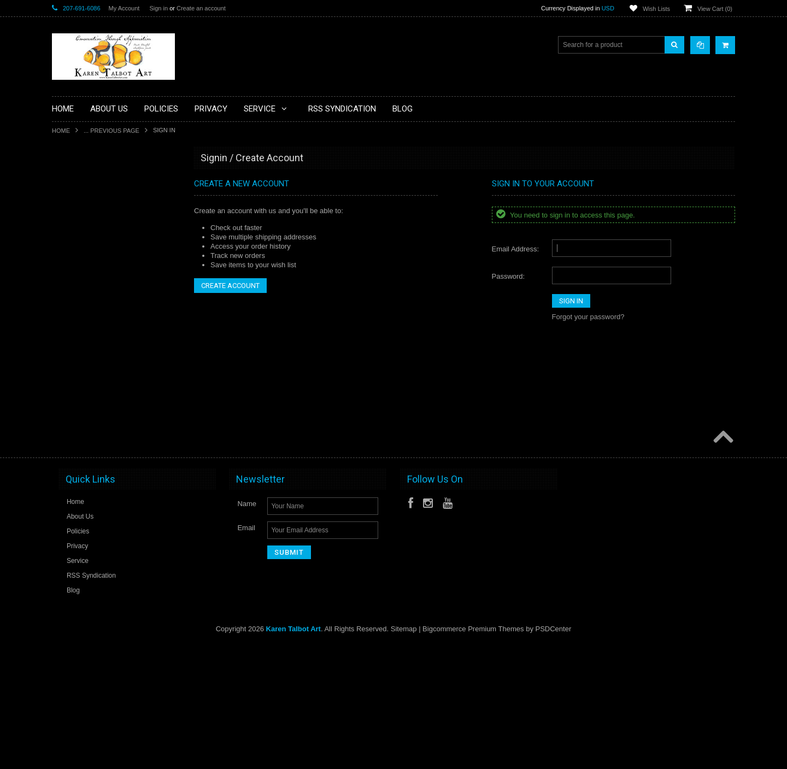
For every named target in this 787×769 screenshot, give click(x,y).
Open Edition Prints (86, 461)
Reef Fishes (75, 498)
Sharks (68, 535)
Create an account (201, 8)
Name (246, 628)
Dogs (66, 275)
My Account (124, 8)
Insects (68, 387)
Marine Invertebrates (88, 442)
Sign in (158, 8)
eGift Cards (75, 294)
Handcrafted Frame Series (97, 368)
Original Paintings (84, 479)
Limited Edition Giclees (91, 405)
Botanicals (73, 239)
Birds (65, 202)
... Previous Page (111, 130)
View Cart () (714, 8)
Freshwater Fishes (85, 331)
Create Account (230, 285)
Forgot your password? (588, 317)
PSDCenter (554, 753)
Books (67, 220)
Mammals (72, 424)
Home (61, 130)
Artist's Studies (80, 183)
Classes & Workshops (90, 257)
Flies (65, 312)
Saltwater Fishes (82, 516)
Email (246, 652)
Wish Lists (656, 8)
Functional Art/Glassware (94, 350)
